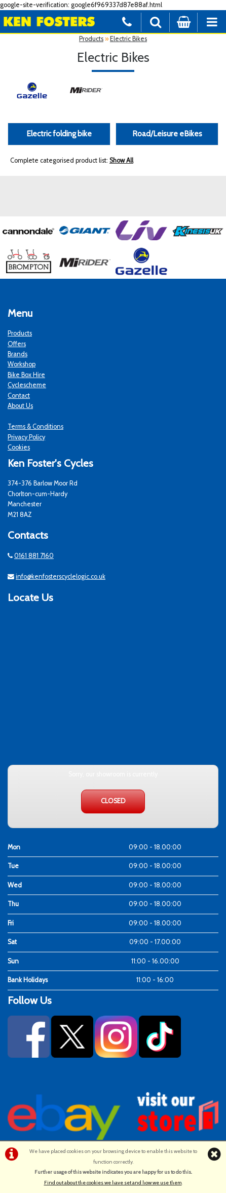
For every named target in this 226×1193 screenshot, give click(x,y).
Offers (17, 344)
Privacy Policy (26, 437)
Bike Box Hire (26, 375)
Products (91, 39)
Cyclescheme (27, 385)
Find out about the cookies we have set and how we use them (113, 1182)
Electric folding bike (59, 133)
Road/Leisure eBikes (167, 133)
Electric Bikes (128, 39)
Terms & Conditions (35, 426)
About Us (20, 405)
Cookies (19, 447)
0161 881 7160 (34, 556)
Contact (19, 395)
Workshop (21, 364)
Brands (17, 354)
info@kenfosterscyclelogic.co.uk (60, 576)
